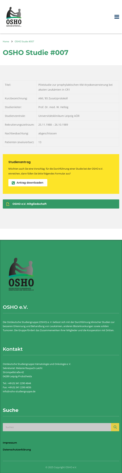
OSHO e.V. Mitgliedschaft (26, 204)
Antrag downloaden (27, 183)
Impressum (10, 442)
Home (6, 41)
